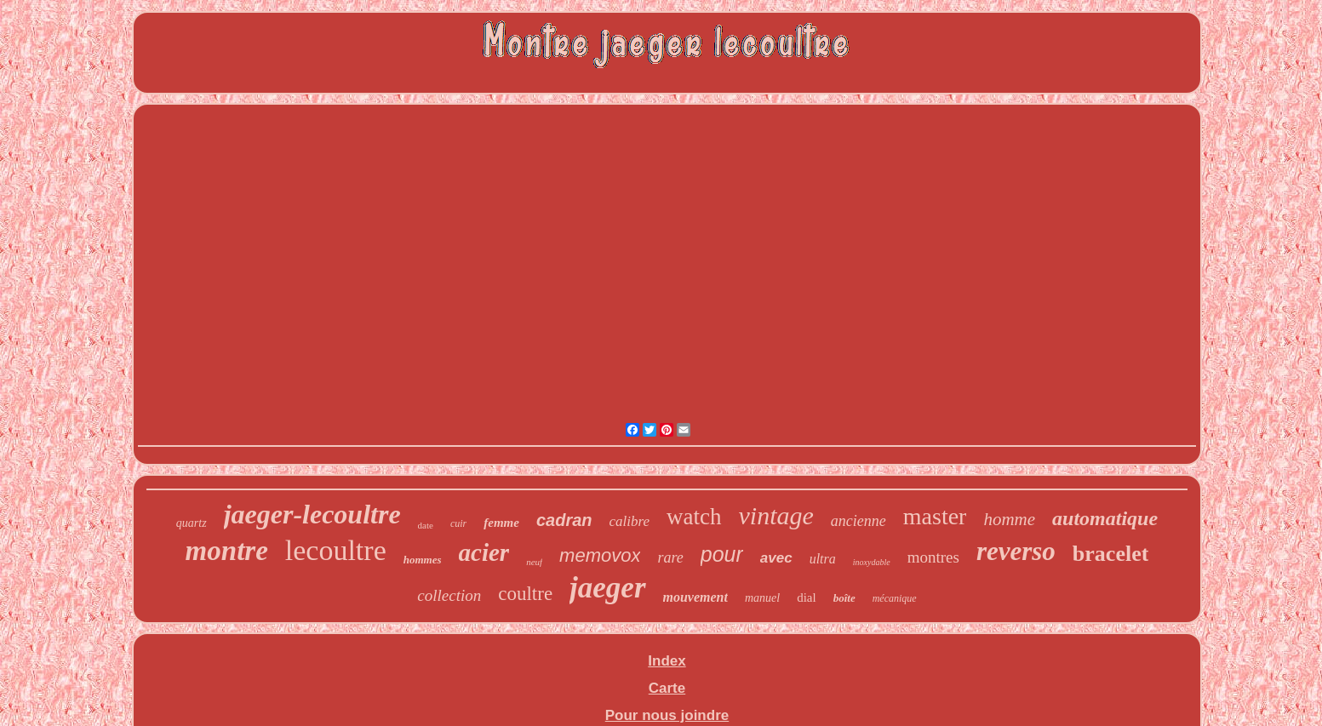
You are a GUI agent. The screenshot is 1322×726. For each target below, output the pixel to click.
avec (776, 558)
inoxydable (871, 562)
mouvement (695, 597)
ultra (823, 559)
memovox (599, 555)
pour (722, 554)
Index (666, 661)
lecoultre (335, 550)
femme (501, 522)
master (935, 516)
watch (694, 516)
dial (806, 597)
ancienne (858, 520)
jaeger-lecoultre (312, 514)
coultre (525, 593)
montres (933, 557)
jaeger (607, 587)
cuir (458, 523)
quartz (191, 523)
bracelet (1111, 553)
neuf (534, 562)
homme (1009, 519)
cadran (564, 520)
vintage (776, 515)
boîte (844, 598)
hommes (422, 559)
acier (484, 552)
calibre (629, 521)
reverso (1016, 551)
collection (449, 595)
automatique (1105, 518)
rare (670, 557)
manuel (762, 598)
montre (227, 550)
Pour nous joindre (667, 715)
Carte (667, 688)
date (425, 525)
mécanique (895, 598)
